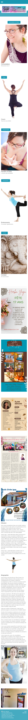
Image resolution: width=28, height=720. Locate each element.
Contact (4, 233)
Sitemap (7, 711)
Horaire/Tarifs (6, 129)
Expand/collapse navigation (14, 2)
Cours (4, 77)
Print (3, 711)
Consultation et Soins (14, 22)
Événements (6, 180)
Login (25, 711)
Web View (24, 712)
